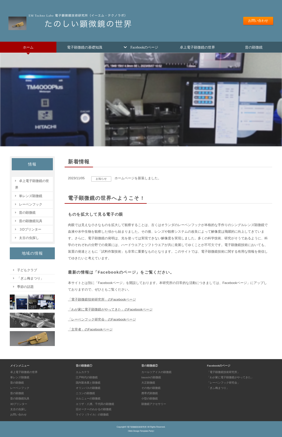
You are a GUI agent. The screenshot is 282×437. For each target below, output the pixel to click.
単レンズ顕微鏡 (30, 196)
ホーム (28, 47)
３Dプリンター (30, 229)
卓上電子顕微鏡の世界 (197, 47)
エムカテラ (82, 372)
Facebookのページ (144, 47)
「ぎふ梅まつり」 (30, 278)
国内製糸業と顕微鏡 (88, 382)
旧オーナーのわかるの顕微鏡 (93, 409)
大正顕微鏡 (148, 382)
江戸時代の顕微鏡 (87, 377)
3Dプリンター (18, 404)
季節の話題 (25, 287)
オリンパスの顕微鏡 (88, 388)
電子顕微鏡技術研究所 (137, 427)
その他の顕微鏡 (151, 388)
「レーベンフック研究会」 (223, 382)
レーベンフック (30, 204)
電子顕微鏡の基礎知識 (84, 47)
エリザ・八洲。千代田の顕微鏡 (95, 404)
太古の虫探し (29, 238)
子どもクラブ (27, 270)
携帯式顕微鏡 (149, 393)
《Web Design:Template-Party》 (141, 431)
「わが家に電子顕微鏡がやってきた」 (230, 377)
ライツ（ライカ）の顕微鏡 (92, 414)
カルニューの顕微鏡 (88, 398)
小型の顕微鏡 (149, 398)
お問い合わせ (258, 21)
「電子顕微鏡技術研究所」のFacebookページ (102, 299)
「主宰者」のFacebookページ (90, 329)
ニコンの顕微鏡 (85, 393)
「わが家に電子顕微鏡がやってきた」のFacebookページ (110, 309)
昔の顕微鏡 (254, 47)
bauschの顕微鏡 (151, 377)
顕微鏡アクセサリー (153, 404)
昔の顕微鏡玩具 (30, 221)
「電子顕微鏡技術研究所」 (223, 372)
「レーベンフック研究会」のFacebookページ (102, 319)
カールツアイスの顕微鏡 (156, 372)
